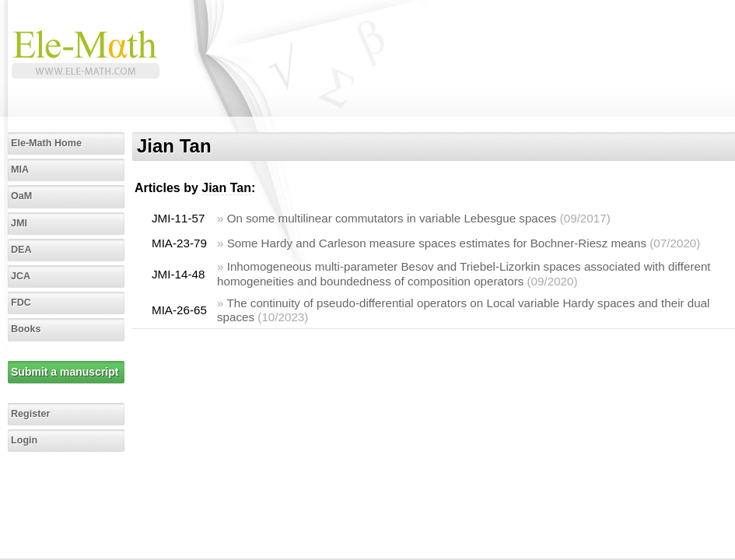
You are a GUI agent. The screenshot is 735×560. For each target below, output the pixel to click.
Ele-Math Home (46, 143)
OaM (21, 196)
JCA (20, 276)
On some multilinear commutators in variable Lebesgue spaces (392, 218)
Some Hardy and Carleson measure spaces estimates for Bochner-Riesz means (436, 243)
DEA (21, 249)
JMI (19, 223)
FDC (21, 302)
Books (26, 329)
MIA (20, 169)
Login (24, 440)
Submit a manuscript (64, 372)
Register (30, 413)
